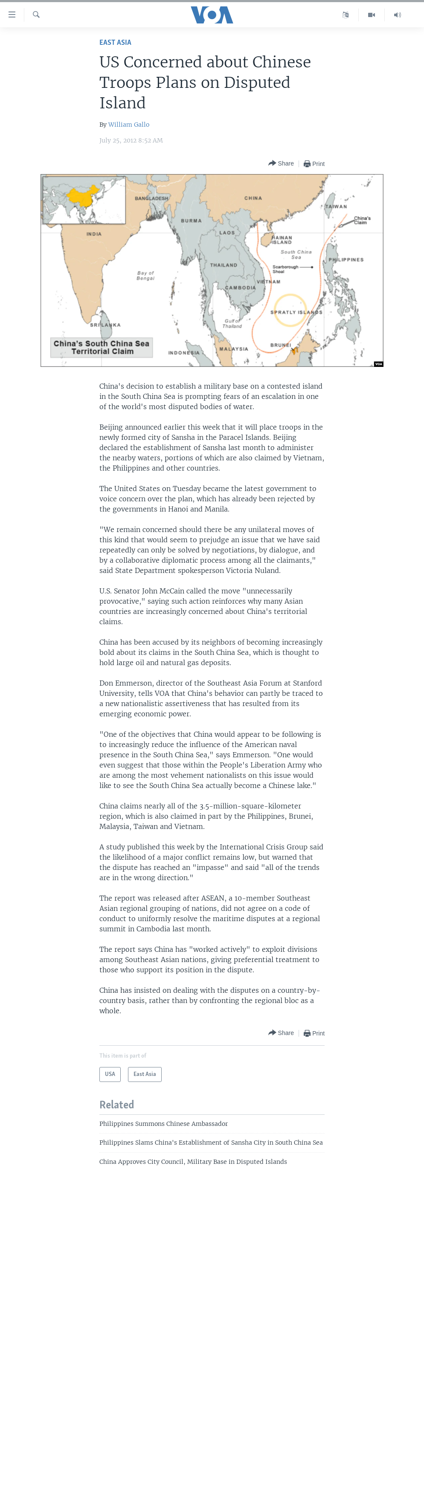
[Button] (281, 163)
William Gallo (128, 124)
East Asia (115, 43)
